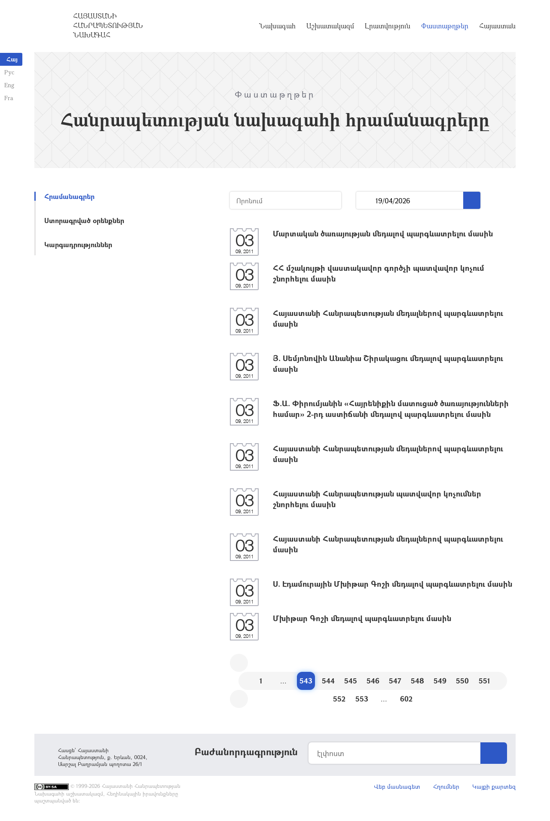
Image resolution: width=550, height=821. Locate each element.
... (366, 200)
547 (395, 680)
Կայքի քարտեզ (494, 786)
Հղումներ (446, 786)
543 (305, 680)
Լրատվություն (387, 26)
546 (373, 680)
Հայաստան (497, 26)
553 (361, 698)
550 (462, 680)
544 (328, 680)
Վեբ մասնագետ (397, 786)
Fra (8, 98)
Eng (9, 85)
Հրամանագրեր (69, 196)
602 (406, 698)
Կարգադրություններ (78, 244)
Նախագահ (277, 26)
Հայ (12, 59)
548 (417, 680)
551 (484, 680)
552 (339, 698)
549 (440, 680)
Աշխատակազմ (330, 26)
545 (350, 680)
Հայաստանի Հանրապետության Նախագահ (108, 25)
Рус (9, 72)
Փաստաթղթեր (444, 26)
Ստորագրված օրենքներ (84, 220)
